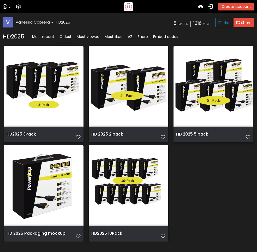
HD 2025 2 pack (107, 136)
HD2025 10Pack (106, 238)
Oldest (65, 36)
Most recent (43, 36)
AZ (130, 36)
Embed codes (165, 36)
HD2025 (63, 22)
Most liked (114, 36)
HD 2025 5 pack (192, 136)
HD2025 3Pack (21, 136)
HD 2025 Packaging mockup (36, 238)
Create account (236, 6)
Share (143, 36)
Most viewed (88, 36)
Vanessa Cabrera (34, 22)
